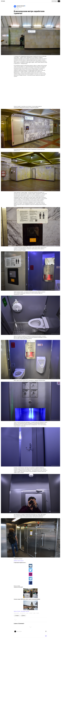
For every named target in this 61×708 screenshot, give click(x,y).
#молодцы (23, 611)
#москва (27, 611)
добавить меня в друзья (18, 560)
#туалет (18, 611)
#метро (15, 611)
